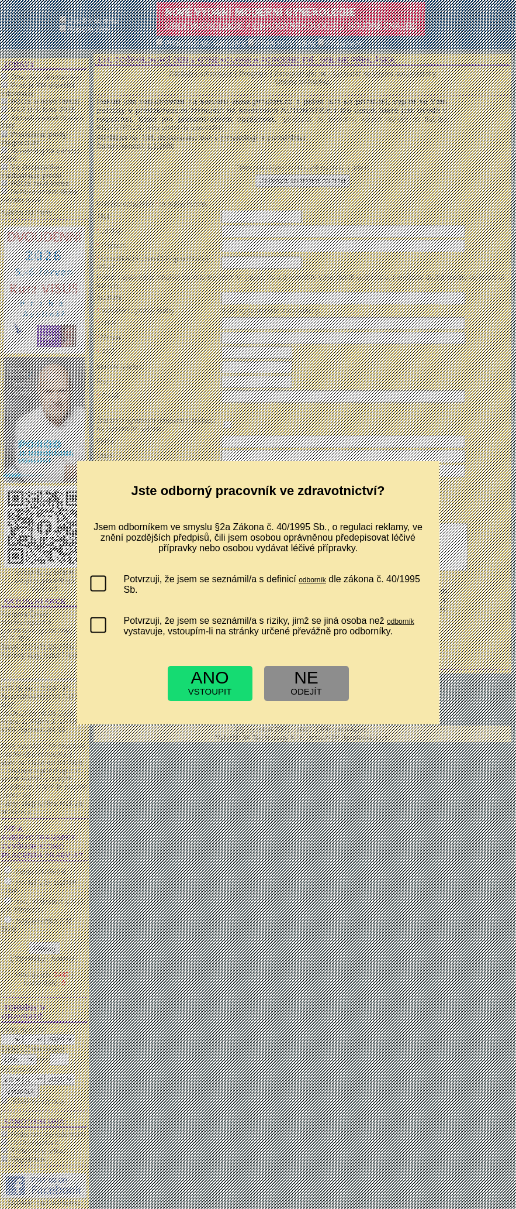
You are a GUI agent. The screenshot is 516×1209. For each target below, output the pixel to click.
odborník (312, 580)
